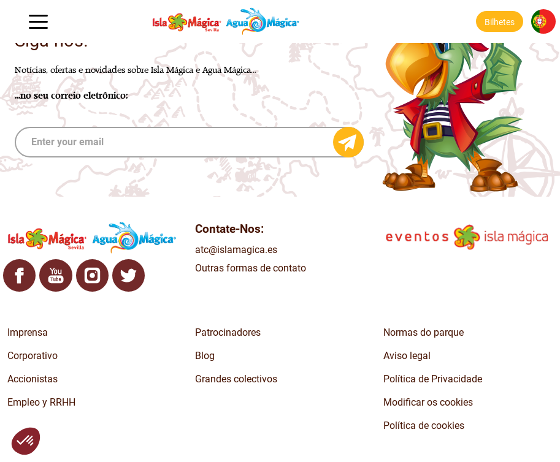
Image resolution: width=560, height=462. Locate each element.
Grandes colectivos (236, 379)
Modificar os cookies (428, 402)
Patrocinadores (228, 332)
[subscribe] (189, 142)
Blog (205, 356)
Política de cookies (423, 425)
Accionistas (32, 379)
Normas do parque (423, 332)
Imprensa (27, 332)
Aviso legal (407, 356)
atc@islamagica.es (236, 250)
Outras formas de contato (250, 268)
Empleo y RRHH (41, 402)
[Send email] (348, 142)
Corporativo (32, 356)
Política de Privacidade (432, 379)
